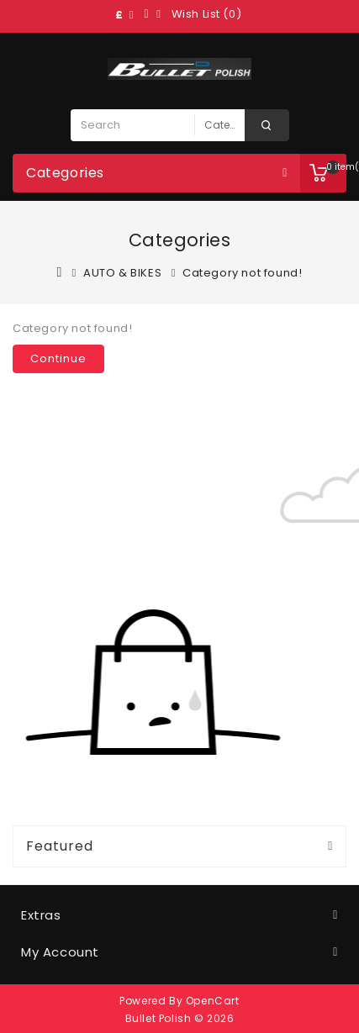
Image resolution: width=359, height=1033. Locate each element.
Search (267, 125)
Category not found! (242, 273)
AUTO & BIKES (122, 273)
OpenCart (213, 1000)
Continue (58, 358)
